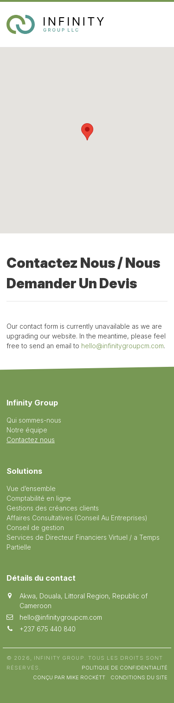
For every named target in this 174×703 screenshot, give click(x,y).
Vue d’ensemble (31, 488)
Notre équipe (26, 430)
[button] (87, 131)
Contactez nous (30, 440)
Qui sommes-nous (33, 420)
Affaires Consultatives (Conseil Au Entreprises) (77, 518)
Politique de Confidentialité (125, 667)
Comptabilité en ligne (38, 498)
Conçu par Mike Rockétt (69, 677)
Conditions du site (139, 677)
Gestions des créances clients (52, 508)
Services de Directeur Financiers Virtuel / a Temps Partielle (83, 542)
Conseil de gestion (35, 527)
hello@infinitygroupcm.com (122, 346)
